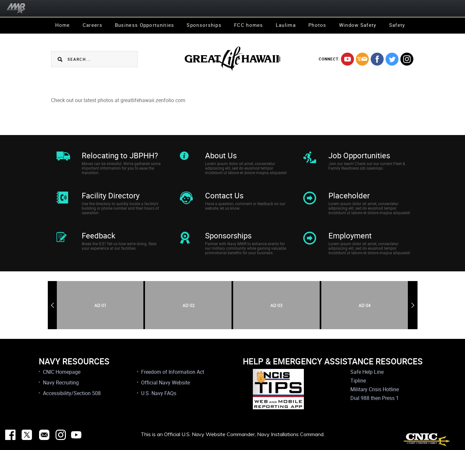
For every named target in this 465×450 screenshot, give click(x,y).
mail (362, 59)
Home (62, 25)
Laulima (286, 25)
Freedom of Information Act (172, 371)
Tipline (358, 380)
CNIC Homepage (61, 371)
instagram (406, 59)
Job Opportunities (359, 155)
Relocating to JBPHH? (120, 155)
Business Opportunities (144, 25)
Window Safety (358, 25)
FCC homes (248, 25)
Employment (350, 235)
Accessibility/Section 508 (72, 393)
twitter (392, 59)
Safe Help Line (367, 371)
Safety (397, 25)
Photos (317, 25)
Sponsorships (204, 25)
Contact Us (224, 195)
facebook (377, 59)
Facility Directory (111, 195)
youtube (347, 59)
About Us (221, 155)
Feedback (98, 235)
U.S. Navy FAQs (158, 393)
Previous (52, 305)
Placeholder (349, 195)
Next (412, 305)
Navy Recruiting (61, 382)
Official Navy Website (165, 382)
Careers (92, 25)
